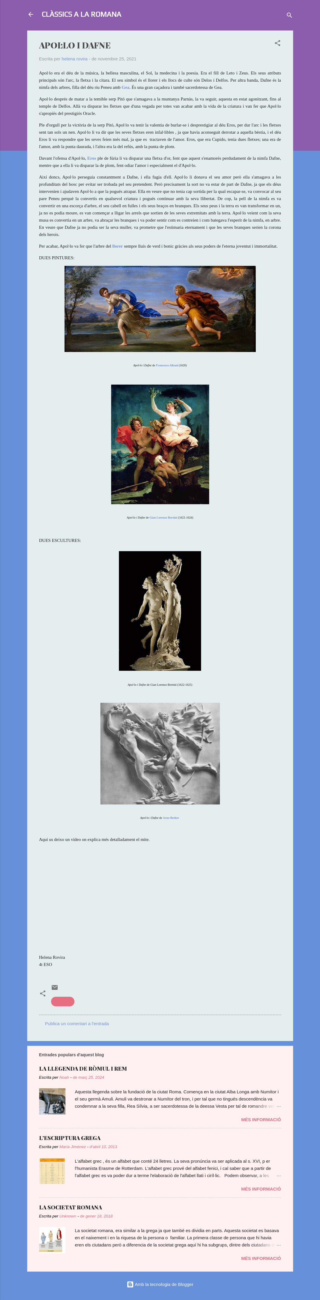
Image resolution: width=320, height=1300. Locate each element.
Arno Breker (171, 817)
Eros (91, 158)
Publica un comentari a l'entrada (77, 1023)
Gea (125, 87)
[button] (277, 44)
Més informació (261, 1119)
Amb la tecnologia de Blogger (160, 1284)
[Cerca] (289, 16)
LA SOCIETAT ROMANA (70, 1207)
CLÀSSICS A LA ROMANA (81, 14)
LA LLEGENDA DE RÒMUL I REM (83, 1068)
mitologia (63, 1001)
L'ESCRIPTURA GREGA (69, 1137)
